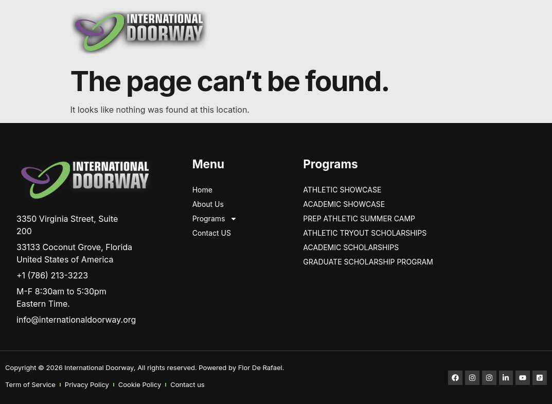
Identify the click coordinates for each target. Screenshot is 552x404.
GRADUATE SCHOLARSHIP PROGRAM (368, 261)
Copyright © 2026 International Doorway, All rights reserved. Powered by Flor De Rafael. (144, 367)
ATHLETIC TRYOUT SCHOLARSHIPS (364, 233)
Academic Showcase (344, 204)
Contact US (211, 233)
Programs (215, 219)
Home (202, 189)
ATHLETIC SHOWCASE (342, 189)
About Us (208, 204)
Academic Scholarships (351, 247)
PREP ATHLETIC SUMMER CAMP (359, 218)
